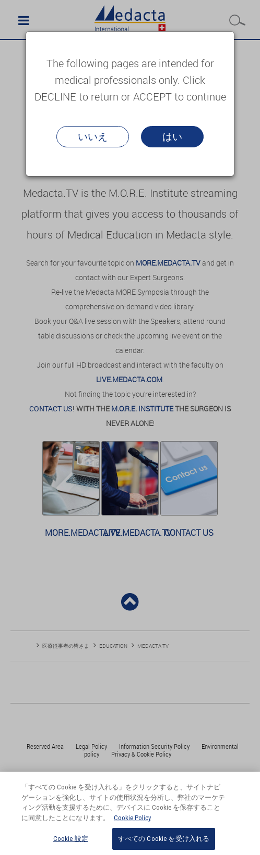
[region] (130, 813)
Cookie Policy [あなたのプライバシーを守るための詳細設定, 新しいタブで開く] (132, 818)
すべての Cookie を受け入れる (163, 839)
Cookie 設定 (70, 839)
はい (172, 136)
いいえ (93, 136)
